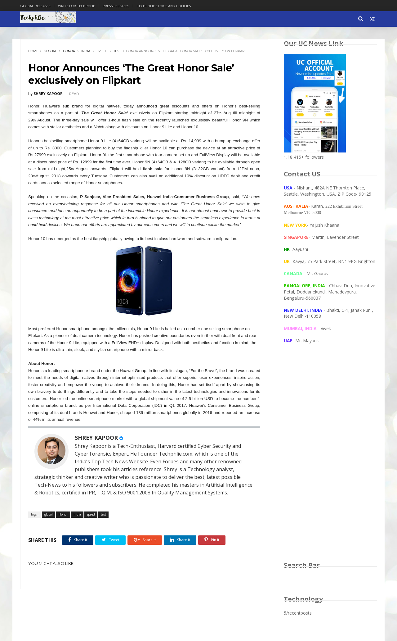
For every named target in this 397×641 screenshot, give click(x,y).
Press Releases (116, 5)
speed (101, 51)
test (117, 51)
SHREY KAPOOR (96, 437)
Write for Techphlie (76, 5)
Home (33, 51)
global (50, 51)
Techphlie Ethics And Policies (164, 5)
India (85, 51)
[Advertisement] (330, 458)
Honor (69, 51)
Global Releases (35, 5)
